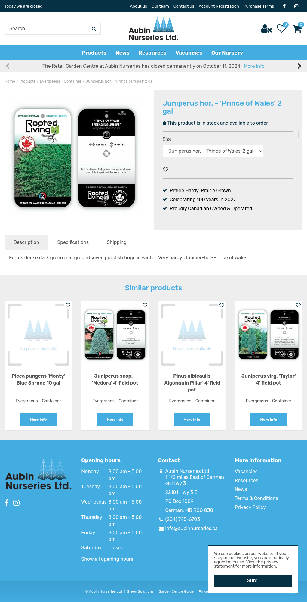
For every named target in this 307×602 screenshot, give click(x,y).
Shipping (117, 242)
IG (296, 6)
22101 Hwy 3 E (181, 492)
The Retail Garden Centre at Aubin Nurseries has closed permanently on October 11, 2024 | (153, 66)
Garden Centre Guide (176, 591)
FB (284, 6)
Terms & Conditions (256, 498)
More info (254, 66)
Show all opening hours (107, 559)
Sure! (253, 580)
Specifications (73, 242)
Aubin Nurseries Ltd (187, 471)
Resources (246, 480)
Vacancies (246, 471)
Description (26, 242)
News (241, 489)
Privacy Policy (250, 507)
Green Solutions (140, 591)
